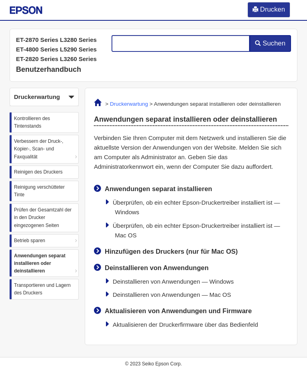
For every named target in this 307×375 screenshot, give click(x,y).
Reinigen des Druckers (38, 172)
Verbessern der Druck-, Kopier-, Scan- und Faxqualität (38, 148)
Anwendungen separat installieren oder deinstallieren (40, 263)
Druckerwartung (129, 104)
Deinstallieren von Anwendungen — (173, 281)
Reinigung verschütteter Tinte (39, 190)
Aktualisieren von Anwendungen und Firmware (178, 310)
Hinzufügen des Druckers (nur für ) (171, 251)
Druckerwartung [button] (44, 97)
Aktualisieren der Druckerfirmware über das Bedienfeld (185, 324)
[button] (44, 97)
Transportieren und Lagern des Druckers (42, 289)
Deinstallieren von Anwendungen (157, 267)
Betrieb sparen (29, 240)
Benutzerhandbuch (48, 69)
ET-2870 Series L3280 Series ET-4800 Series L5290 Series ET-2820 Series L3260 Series (56, 49)
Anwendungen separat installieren (158, 188)
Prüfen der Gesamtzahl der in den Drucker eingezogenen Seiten (43, 217)
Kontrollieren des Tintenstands (32, 122)
